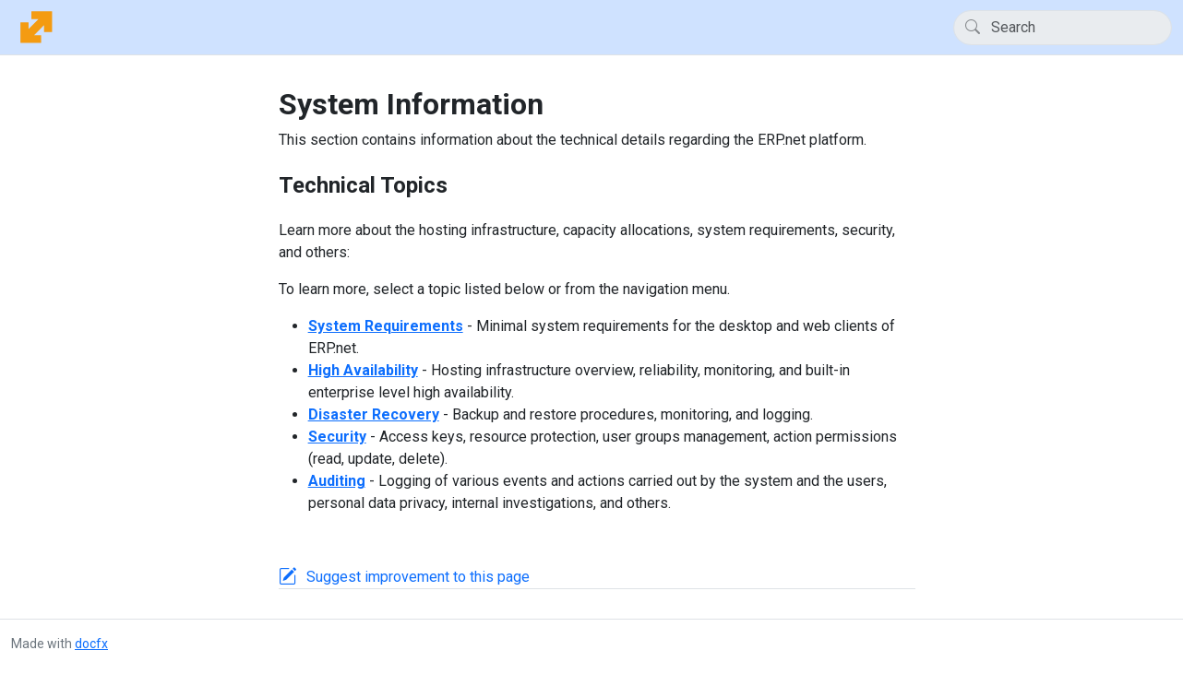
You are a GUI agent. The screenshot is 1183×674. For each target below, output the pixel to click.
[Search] (1062, 27)
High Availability (363, 370)
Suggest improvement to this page (418, 576)
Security (337, 436)
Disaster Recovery (373, 414)
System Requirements (385, 326)
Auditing (336, 481)
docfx (91, 643)
